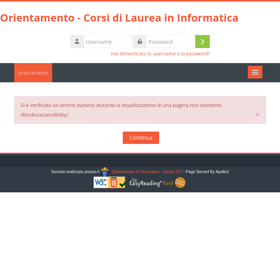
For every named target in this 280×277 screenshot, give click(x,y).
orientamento (33, 72)
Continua (141, 137)
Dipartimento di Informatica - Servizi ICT (141, 172)
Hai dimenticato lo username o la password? (160, 53)
